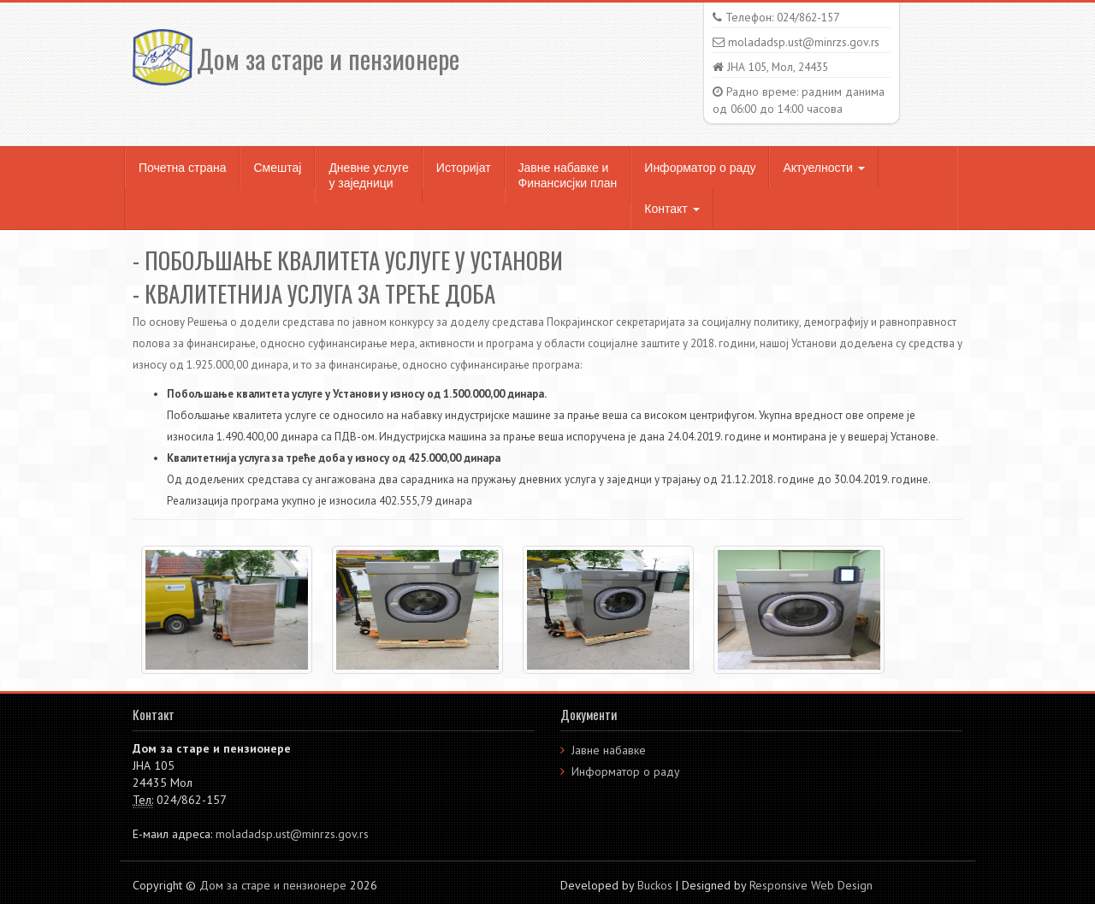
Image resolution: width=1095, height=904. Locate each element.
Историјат (463, 167)
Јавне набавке (608, 750)
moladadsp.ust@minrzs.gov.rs (292, 834)
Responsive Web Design (811, 885)
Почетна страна (182, 167)
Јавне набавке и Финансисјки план (568, 175)
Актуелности (823, 167)
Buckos (654, 885)
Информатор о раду (699, 167)
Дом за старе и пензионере (296, 58)
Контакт (671, 209)
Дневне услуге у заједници (368, 175)
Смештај (277, 167)
